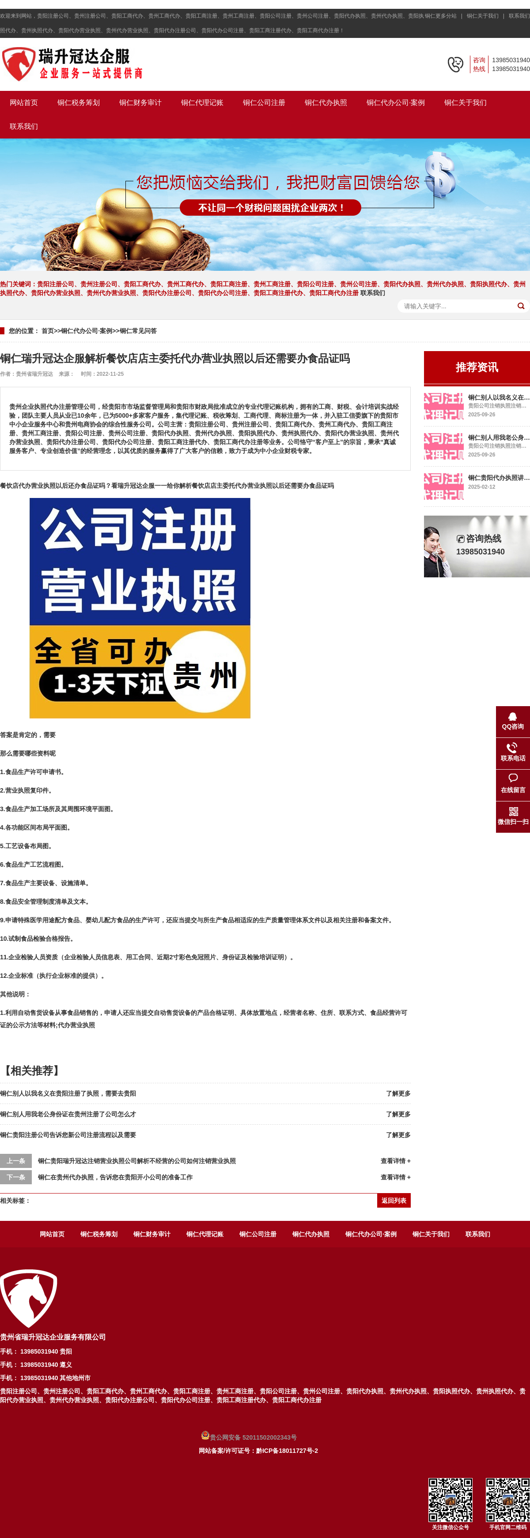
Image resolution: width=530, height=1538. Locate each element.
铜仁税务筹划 (78, 102)
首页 (48, 330)
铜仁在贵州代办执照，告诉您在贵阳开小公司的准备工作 (115, 1177)
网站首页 (24, 102)
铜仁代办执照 (326, 102)
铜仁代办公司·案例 (396, 102)
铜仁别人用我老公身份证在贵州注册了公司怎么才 (68, 1114)
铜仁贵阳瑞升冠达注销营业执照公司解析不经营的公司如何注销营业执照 (137, 1160)
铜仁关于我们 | (487, 16)
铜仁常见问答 (138, 330)
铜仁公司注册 (264, 102)
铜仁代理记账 (202, 102)
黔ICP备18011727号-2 (287, 1450)
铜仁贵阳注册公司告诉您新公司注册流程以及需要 (68, 1134)
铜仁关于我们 (465, 102)
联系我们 (519, 16)
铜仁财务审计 (140, 102)
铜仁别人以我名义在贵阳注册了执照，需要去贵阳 (68, 1093)
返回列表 (394, 1200)
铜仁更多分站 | (445, 16)
